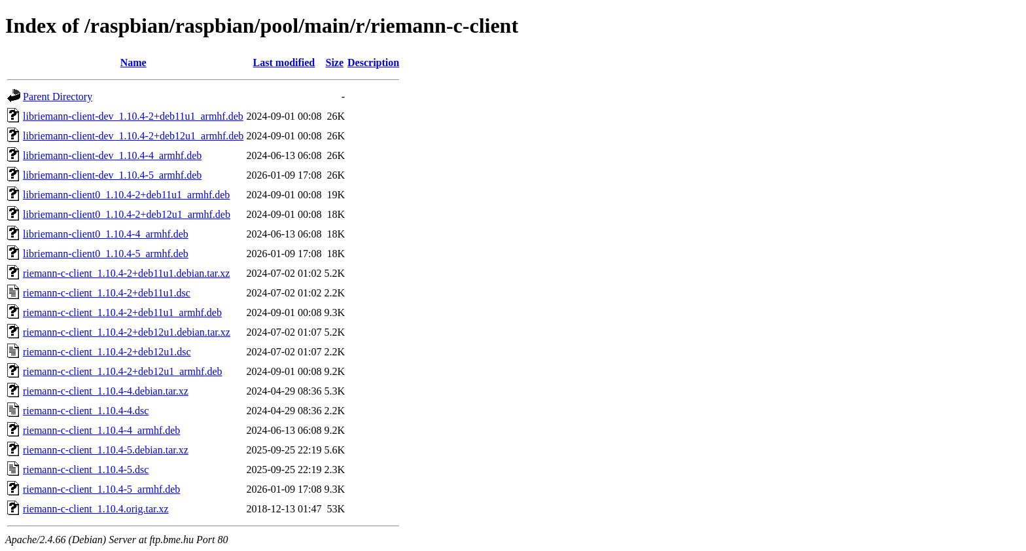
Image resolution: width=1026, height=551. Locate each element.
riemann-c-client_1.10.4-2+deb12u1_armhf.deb (122, 371)
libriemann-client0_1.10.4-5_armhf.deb (105, 253)
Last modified (284, 62)
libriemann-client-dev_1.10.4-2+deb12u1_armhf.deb (133, 135)
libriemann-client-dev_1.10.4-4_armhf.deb (112, 155)
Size (334, 62)
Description (373, 62)
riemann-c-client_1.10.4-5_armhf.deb (101, 489)
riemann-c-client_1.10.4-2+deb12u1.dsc (107, 351)
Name (133, 62)
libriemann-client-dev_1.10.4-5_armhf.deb (112, 175)
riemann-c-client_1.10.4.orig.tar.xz (96, 508)
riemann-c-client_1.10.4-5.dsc (86, 469)
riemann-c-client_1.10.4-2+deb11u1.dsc (106, 292)
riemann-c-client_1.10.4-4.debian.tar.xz (105, 391)
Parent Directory (57, 96)
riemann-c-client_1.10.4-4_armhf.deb (101, 430)
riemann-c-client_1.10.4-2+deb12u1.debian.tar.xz (126, 332)
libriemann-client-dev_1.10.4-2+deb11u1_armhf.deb (133, 116)
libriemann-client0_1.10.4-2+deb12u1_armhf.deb (126, 214)
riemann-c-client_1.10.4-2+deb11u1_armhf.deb (122, 312)
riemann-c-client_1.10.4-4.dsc (86, 410)
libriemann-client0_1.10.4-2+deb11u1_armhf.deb (126, 194)
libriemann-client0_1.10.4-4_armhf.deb (105, 234)
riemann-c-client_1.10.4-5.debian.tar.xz (105, 449)
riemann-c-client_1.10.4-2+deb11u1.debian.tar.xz (126, 273)
